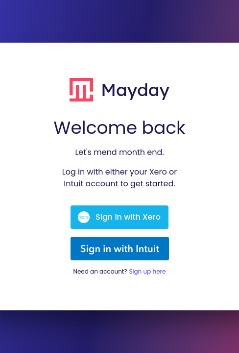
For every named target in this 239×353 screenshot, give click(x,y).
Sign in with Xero (119, 217)
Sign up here (147, 271)
